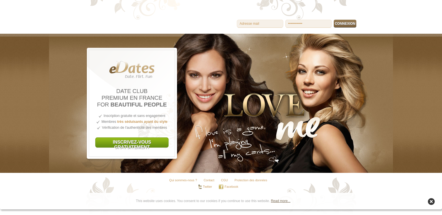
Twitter (205, 186)
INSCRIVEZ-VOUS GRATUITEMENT (132, 144)
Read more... (280, 201)
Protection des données (251, 180)
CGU (224, 180)
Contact (209, 180)
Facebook (228, 186)
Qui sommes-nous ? (183, 180)
